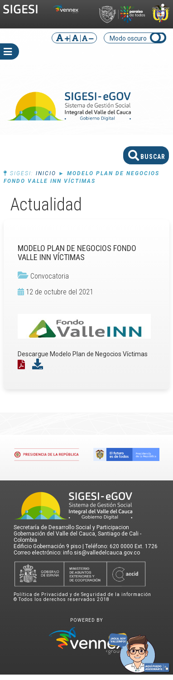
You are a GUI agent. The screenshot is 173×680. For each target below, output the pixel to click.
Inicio (46, 173)
